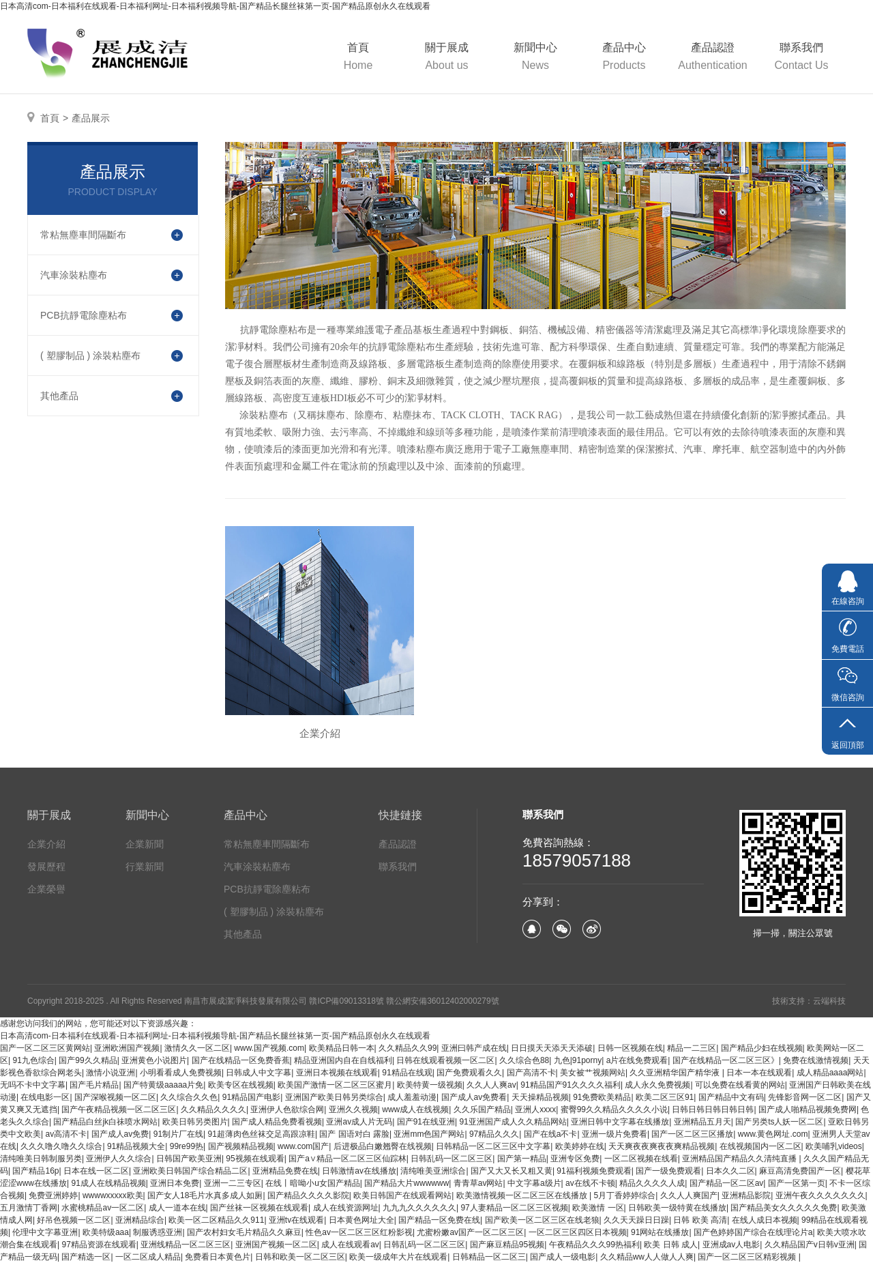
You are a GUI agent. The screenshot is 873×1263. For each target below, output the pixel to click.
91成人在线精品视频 (108, 1183)
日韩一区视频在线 (630, 1048)
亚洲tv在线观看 (296, 1220)
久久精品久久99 (407, 1048)
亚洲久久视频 (353, 1109)
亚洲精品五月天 (702, 1122)
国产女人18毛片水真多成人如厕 (205, 1195)
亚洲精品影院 (746, 1195)
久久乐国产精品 (482, 1109)
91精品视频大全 (136, 1146)
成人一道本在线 (177, 1208)
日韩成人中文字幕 (258, 1072)
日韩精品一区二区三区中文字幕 (493, 1146)
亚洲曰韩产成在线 (474, 1048)
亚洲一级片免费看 (614, 1134)
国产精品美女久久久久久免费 (783, 1208)
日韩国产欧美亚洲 (189, 1158)
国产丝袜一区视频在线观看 (259, 1208)
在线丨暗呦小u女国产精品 (312, 1183)
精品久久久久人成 (652, 1183)
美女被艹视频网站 (592, 1072)
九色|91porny (578, 1060)
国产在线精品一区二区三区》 (725, 1060)
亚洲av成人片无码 (359, 1122)
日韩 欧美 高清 (700, 1220)
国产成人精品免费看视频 (277, 1122)
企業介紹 (319, 733)
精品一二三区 (691, 1048)
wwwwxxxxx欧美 (113, 1195)
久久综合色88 (524, 1060)
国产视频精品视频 (240, 1146)
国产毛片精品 (94, 1085)
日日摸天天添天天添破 (552, 1048)
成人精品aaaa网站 (830, 1072)
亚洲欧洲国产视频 (127, 1048)
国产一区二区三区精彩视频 (748, 1257)
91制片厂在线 (178, 1134)
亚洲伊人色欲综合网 (287, 1109)
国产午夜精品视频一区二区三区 (118, 1109)
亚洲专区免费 (575, 1158)
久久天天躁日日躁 (636, 1220)
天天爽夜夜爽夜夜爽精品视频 (661, 1146)
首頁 (358, 58)
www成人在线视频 (415, 1109)
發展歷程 (46, 866)
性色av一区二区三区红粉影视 (359, 1232)
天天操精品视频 (540, 1097)
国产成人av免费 (120, 1134)
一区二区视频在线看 (641, 1158)
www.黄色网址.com (773, 1134)
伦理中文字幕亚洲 (45, 1232)
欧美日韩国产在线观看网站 (402, 1195)
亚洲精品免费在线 (285, 1171)
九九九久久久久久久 (419, 1208)
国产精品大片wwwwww (406, 1183)
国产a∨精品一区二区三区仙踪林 (347, 1158)
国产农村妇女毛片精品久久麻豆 (244, 1232)
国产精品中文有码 (731, 1097)
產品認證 (712, 58)
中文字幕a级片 (534, 1183)
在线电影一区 (45, 1097)
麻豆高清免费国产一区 (800, 1171)
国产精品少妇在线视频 (762, 1048)
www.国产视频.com (269, 1048)
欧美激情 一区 (597, 1208)
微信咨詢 (847, 697)
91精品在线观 (407, 1072)
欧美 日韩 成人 (671, 1244)
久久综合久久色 (189, 1097)
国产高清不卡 (531, 1072)
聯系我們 (801, 58)
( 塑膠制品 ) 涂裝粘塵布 (274, 911)
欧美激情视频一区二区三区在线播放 (522, 1195)
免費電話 (847, 649)
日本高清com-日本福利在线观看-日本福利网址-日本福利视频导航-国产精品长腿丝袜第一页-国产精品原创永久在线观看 (215, 6)
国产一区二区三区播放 (692, 1134)
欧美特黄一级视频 (429, 1085)
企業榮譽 (46, 889)
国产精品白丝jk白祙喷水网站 (105, 1122)
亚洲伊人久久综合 (118, 1158)
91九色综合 (33, 1060)
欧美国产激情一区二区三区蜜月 (335, 1085)
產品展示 (91, 118)
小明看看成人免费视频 (181, 1072)
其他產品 (243, 934)
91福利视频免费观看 (594, 1171)
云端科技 (829, 1001)
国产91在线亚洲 (426, 1122)
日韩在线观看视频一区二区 (445, 1060)
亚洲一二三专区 (232, 1183)
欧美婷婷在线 (579, 1146)
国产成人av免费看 (474, 1097)
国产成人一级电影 (562, 1257)
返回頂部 (847, 745)
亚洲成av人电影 (731, 1244)
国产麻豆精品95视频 (507, 1244)
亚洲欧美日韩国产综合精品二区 (190, 1171)
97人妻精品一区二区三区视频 (513, 1208)
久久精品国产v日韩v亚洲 (810, 1244)
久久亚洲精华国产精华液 (676, 1072)
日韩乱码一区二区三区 (451, 1158)
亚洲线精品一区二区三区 (185, 1244)
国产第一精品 (521, 1158)
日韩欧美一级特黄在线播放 (677, 1208)
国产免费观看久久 (469, 1072)
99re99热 (186, 1146)
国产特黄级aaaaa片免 (163, 1085)
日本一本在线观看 (759, 1072)
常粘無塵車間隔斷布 (267, 844)
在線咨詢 (847, 601)
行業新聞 (144, 866)
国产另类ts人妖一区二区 (779, 1122)
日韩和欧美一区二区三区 (300, 1257)
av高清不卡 (66, 1134)
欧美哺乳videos (833, 1146)
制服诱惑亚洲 (157, 1232)
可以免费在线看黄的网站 (740, 1085)
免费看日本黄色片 (217, 1257)
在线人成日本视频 (764, 1220)
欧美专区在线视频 (240, 1085)
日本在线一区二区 (96, 1171)
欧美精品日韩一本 (341, 1048)
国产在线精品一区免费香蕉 (241, 1060)
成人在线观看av (350, 1244)
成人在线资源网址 (346, 1208)
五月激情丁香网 (28, 1208)
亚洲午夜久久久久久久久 (820, 1195)
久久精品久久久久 (213, 1109)
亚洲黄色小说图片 (154, 1060)
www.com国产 (303, 1146)
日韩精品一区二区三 (489, 1257)
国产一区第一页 (796, 1183)
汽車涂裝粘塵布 (257, 866)
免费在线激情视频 (815, 1060)
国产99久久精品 (88, 1060)
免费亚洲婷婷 (53, 1195)
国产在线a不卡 (551, 1134)
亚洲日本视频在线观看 (337, 1072)
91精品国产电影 (251, 1097)
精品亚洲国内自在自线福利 (343, 1060)
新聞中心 (535, 58)
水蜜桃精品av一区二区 (102, 1208)
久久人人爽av (491, 1085)
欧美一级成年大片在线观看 (398, 1257)
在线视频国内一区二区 (760, 1146)
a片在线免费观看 (637, 1060)
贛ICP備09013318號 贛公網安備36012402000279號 (404, 1001)
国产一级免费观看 (668, 1171)
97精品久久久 (494, 1134)
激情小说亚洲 (110, 1072)
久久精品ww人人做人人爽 (647, 1257)
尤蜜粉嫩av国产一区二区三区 (470, 1232)
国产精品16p (35, 1171)
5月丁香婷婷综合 (625, 1195)
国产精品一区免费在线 (439, 1220)
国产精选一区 (85, 1257)
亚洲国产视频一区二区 (276, 1244)
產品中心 (624, 58)
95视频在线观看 (255, 1158)
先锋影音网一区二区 (805, 1097)
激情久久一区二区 (197, 1048)
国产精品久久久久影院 (308, 1195)
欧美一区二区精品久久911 (216, 1220)
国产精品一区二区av (727, 1183)
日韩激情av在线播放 (359, 1171)
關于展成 (446, 58)
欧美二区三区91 (665, 1097)
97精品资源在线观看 (98, 1244)
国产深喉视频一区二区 (115, 1097)
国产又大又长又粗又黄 (511, 1171)
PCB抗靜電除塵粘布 (267, 889)
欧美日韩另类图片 (195, 1122)
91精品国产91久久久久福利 (570, 1085)
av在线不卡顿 (590, 1183)
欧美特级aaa (106, 1232)
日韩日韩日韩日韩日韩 (713, 1109)
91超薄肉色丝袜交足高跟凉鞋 (261, 1134)
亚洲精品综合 (139, 1220)
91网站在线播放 (660, 1232)
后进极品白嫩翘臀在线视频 (383, 1146)
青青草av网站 (478, 1183)
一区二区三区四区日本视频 (578, 1232)
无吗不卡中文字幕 (32, 1085)
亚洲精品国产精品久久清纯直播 (740, 1158)
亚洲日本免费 (174, 1183)
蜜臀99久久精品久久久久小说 (614, 1109)
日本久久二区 (730, 1171)
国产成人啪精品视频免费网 (807, 1109)
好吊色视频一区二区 (73, 1220)
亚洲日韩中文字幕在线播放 (620, 1122)
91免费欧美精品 (602, 1097)
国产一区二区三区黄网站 (45, 1048)
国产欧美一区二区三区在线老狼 (542, 1220)
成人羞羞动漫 (411, 1097)
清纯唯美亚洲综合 (433, 1171)
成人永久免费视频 (657, 1085)
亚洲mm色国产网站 (429, 1134)
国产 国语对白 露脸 (354, 1134)
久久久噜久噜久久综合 (61, 1146)
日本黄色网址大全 (361, 1220)
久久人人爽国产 (688, 1195)
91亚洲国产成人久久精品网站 (512, 1122)
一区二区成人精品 (148, 1257)
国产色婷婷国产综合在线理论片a (753, 1232)
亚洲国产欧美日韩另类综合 (334, 1097)
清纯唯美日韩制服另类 (41, 1158)
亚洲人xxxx (535, 1109)
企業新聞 (144, 844)
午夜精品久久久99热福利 (594, 1244)
